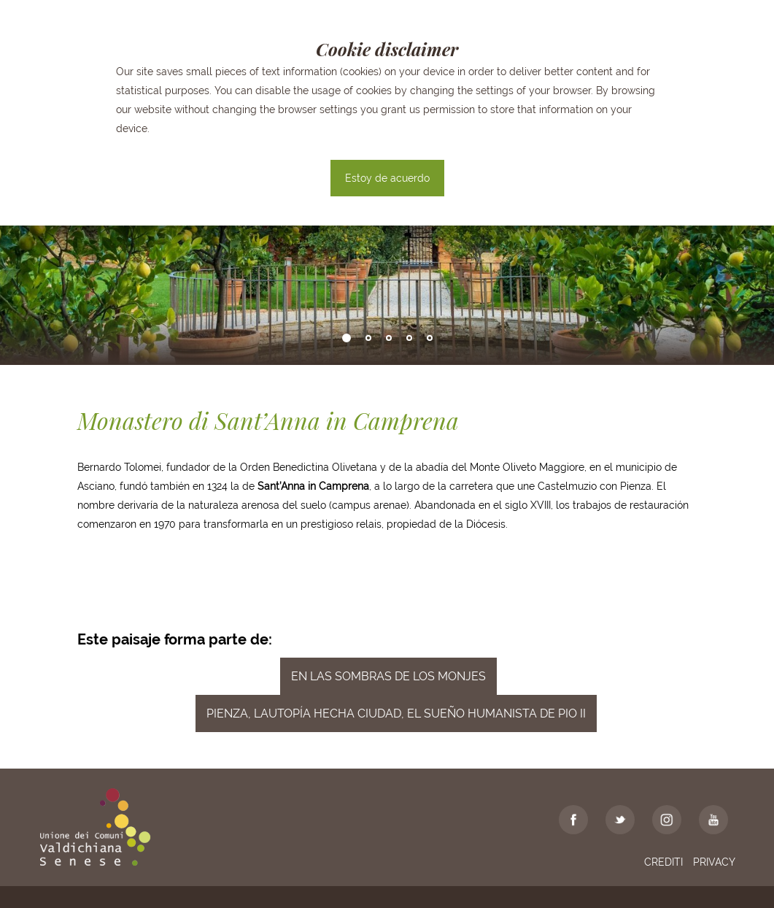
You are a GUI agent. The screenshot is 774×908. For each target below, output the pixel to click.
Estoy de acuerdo (387, 178)
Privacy (714, 862)
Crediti (663, 862)
